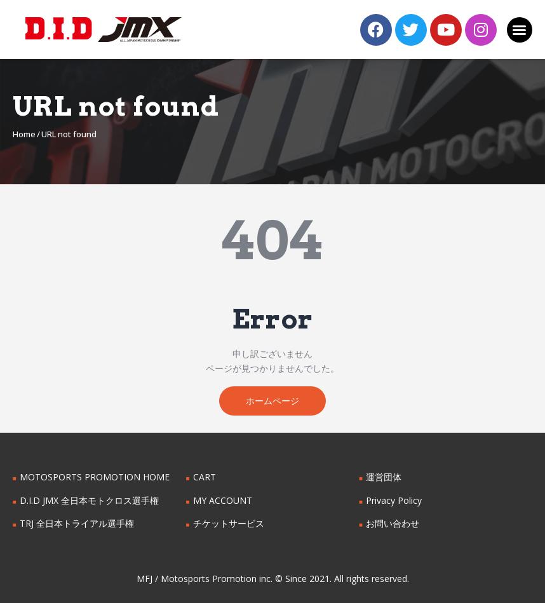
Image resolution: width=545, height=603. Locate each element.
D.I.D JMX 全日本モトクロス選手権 (89, 500)
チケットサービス (228, 524)
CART (204, 477)
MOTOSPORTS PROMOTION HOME (95, 477)
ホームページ (272, 401)
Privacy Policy (394, 500)
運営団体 (383, 477)
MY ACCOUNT (222, 500)
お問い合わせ (392, 524)
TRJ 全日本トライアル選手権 (77, 524)
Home (24, 134)
